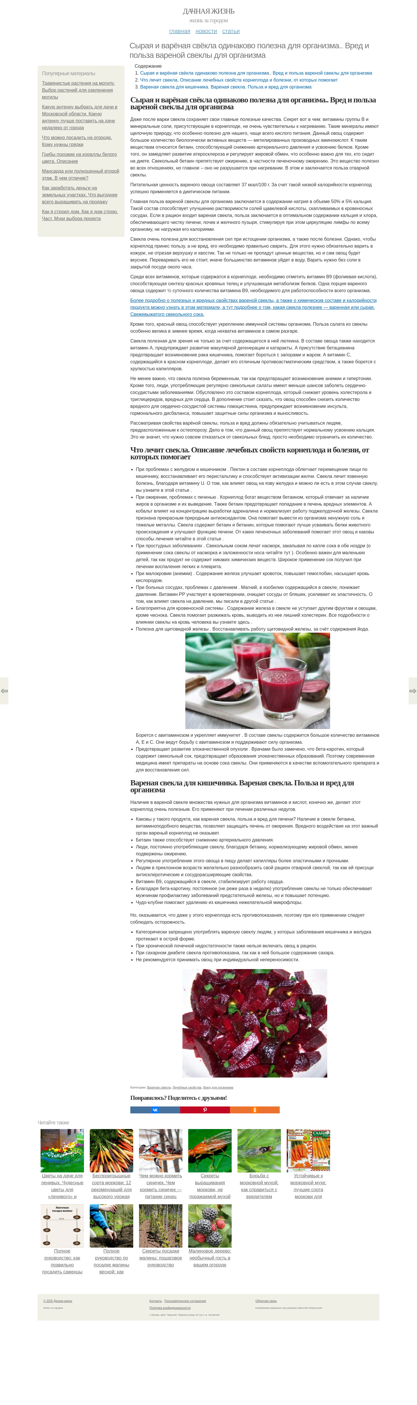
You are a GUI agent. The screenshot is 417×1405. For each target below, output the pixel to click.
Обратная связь (266, 1301)
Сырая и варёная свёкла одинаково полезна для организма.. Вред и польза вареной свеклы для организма (256, 73)
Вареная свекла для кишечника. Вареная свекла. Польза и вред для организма (226, 86)
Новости (206, 31)
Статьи (230, 31)
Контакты (155, 1301)
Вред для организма (218, 1087)
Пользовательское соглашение (185, 1301)
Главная (179, 31)
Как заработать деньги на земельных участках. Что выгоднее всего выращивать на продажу (80, 194)
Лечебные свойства (187, 1087)
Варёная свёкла (159, 1087)
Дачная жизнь (208, 11)
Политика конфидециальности (170, 1308)
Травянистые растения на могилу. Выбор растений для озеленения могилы (78, 90)
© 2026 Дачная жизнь (57, 1301)
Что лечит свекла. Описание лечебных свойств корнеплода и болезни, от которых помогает (239, 80)
